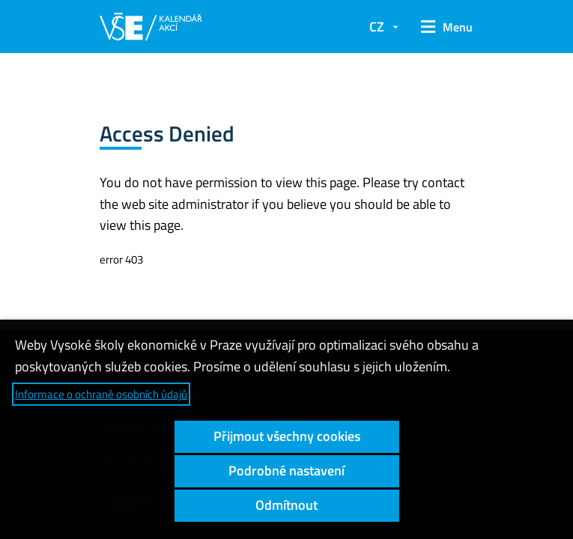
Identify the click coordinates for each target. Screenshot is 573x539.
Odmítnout (286, 505)
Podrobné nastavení (286, 470)
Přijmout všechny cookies (286, 436)
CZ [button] (376, 26)
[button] (443, 27)
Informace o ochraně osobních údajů (101, 394)
